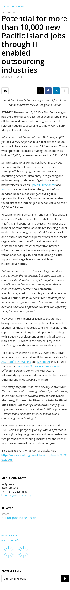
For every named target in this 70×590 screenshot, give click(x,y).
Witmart (6, 189)
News (21, 6)
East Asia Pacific (10, 540)
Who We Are (7, 6)
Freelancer (49, 185)
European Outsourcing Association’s (40, 366)
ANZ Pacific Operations (16, 361)
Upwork (35, 185)
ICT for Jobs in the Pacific (18, 518)
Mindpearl (43, 361)
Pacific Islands (9, 535)
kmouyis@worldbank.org (16, 495)
